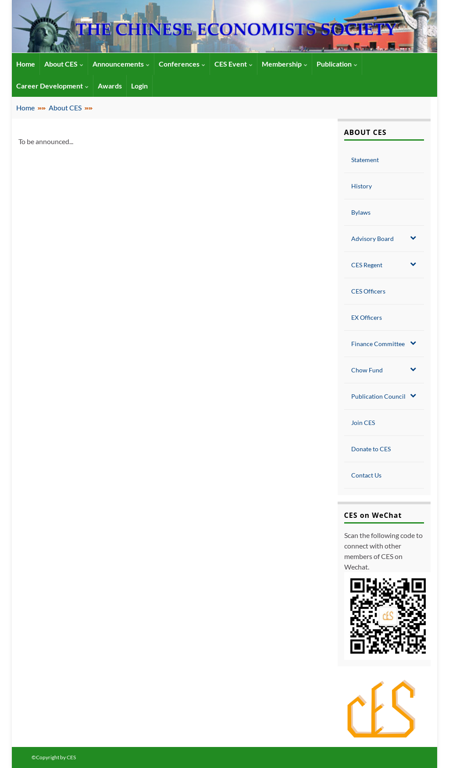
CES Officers (368, 291)
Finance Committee (384, 343)
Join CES (363, 422)
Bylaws (361, 212)
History (361, 186)
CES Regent (384, 265)
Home (25, 107)
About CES (63, 64)
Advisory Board (384, 238)
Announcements (121, 64)
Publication (337, 64)
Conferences (182, 64)
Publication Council (384, 396)
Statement (365, 159)
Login (139, 85)
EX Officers (366, 317)
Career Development (52, 85)
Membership (284, 64)
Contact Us (366, 475)
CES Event (233, 64)
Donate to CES (371, 449)
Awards (110, 85)
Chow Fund (384, 370)
